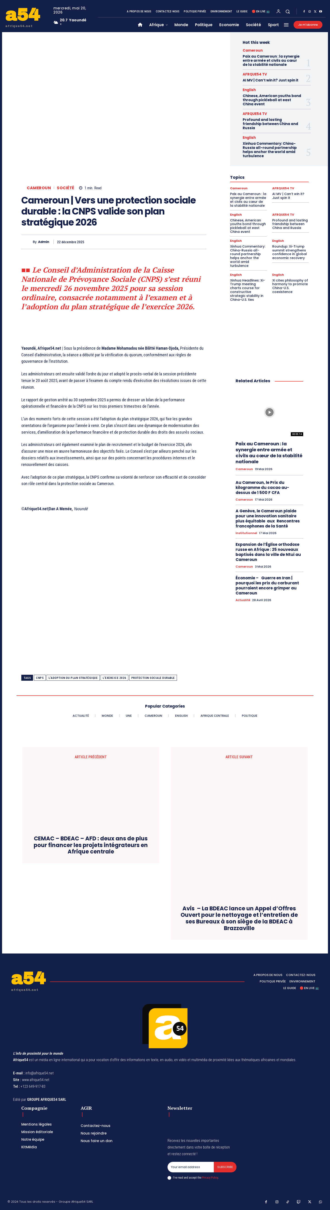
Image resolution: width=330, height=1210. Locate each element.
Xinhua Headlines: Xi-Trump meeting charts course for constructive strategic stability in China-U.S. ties (247, 290)
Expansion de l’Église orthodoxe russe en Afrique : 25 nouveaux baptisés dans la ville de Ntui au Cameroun (268, 552)
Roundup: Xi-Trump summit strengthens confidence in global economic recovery (289, 252)
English (249, 90)
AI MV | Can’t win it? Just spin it (270, 80)
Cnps (40, 678)
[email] (191, 1167)
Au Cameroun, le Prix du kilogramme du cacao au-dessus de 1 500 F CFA (262, 487)
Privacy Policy (210, 1177)
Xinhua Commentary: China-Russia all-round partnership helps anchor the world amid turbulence (270, 149)
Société (65, 188)
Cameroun (39, 188)
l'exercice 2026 (114, 678)
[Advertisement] (113, 593)
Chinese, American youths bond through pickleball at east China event (272, 99)
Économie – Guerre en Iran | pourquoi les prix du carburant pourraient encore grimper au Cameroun (267, 585)
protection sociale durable (153, 678)
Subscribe (225, 1167)
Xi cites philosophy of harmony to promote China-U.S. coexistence (290, 286)
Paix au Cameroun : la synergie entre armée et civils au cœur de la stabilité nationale (271, 60)
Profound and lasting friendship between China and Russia (270, 123)
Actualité (243, 600)
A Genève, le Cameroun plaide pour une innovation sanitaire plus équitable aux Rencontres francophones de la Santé (268, 518)
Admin (43, 242)
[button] (287, 11)
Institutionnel (246, 533)
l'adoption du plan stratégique (73, 678)
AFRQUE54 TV (255, 74)
